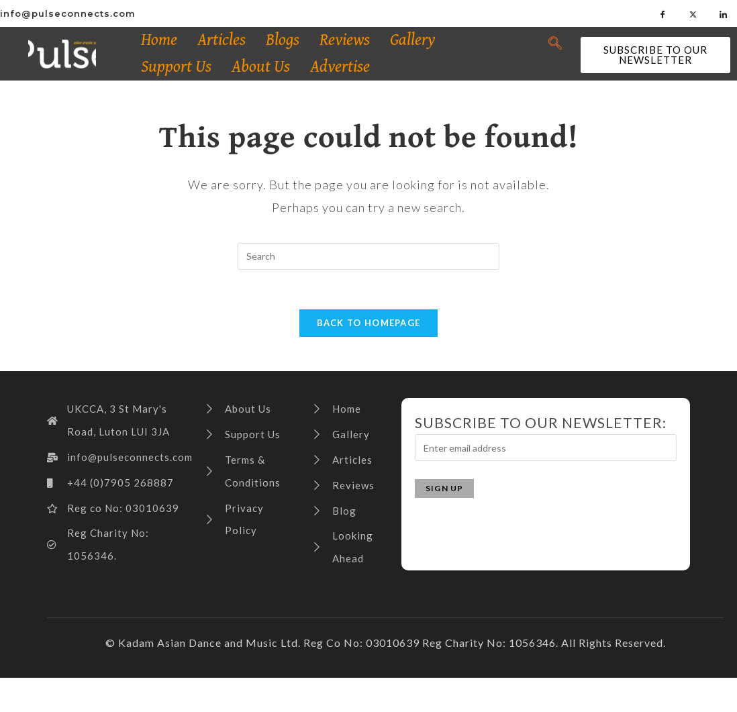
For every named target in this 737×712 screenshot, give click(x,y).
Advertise (340, 67)
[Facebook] (663, 13)
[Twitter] (693, 13)
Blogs (282, 40)
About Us (261, 67)
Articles (221, 40)
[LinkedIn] (724, 13)
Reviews (345, 40)
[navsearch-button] (555, 43)
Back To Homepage (369, 324)
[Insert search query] (368, 256)
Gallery (413, 40)
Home (159, 40)
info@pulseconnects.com (68, 13)
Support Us (176, 67)
